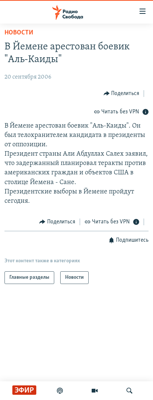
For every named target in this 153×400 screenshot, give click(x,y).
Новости (18, 32)
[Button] (122, 93)
